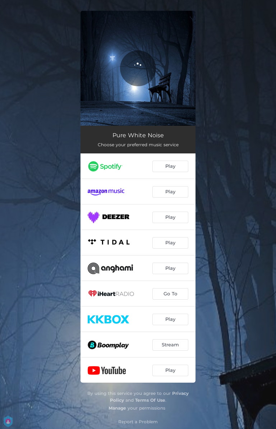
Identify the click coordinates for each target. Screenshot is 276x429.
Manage (117, 408)
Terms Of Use (150, 400)
